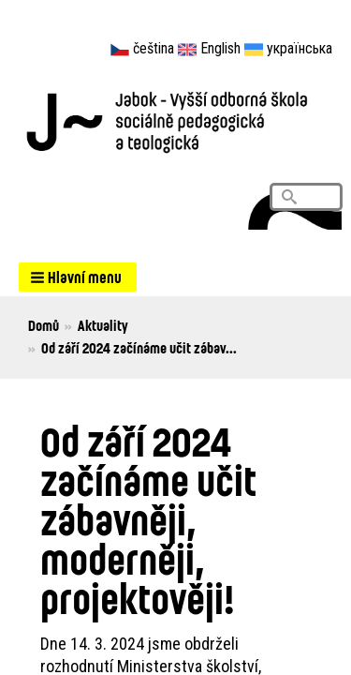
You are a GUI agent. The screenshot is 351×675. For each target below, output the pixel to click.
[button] (78, 277)
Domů (43, 325)
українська (299, 48)
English (220, 48)
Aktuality (103, 325)
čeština (153, 48)
